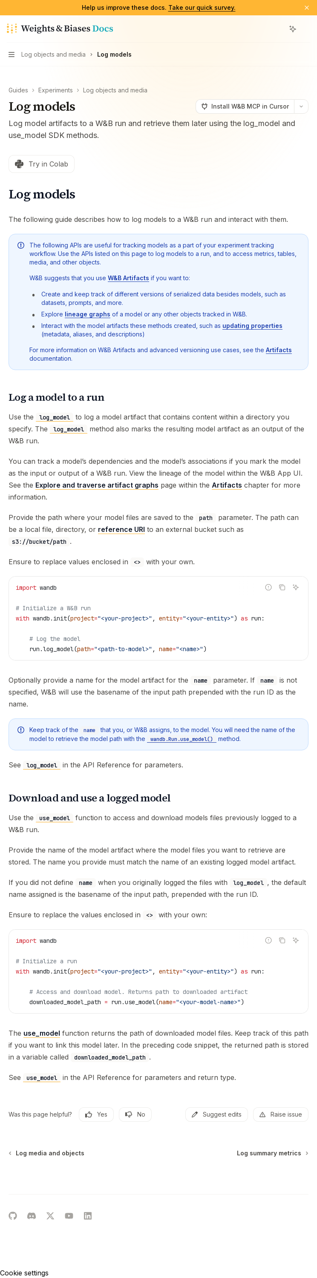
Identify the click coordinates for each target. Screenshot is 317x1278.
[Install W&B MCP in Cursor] (245, 106)
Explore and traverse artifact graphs (96, 485)
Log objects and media (115, 90)
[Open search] (277, 29)
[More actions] (306, 29)
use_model (41, 1033)
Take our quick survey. (202, 7)
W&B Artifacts (128, 277)
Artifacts (279, 349)
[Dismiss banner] (306, 7)
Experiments (55, 90)
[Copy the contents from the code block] (282, 587)
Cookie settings (24, 1273)
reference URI (121, 529)
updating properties (252, 325)
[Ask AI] (295, 587)
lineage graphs (87, 314)
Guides (18, 90)
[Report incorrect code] (268, 587)
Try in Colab (41, 164)
